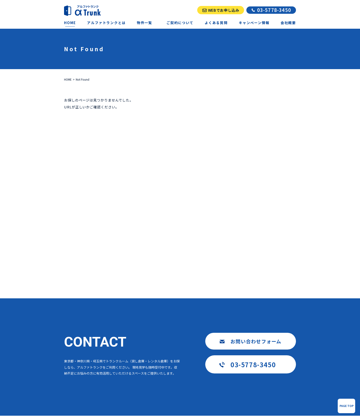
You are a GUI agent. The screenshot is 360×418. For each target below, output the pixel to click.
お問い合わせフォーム (256, 341)
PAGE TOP (347, 406)
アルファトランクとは (106, 22)
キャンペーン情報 (254, 22)
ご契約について (180, 22)
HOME (70, 22)
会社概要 (288, 22)
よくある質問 (216, 22)
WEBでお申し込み (223, 10)
